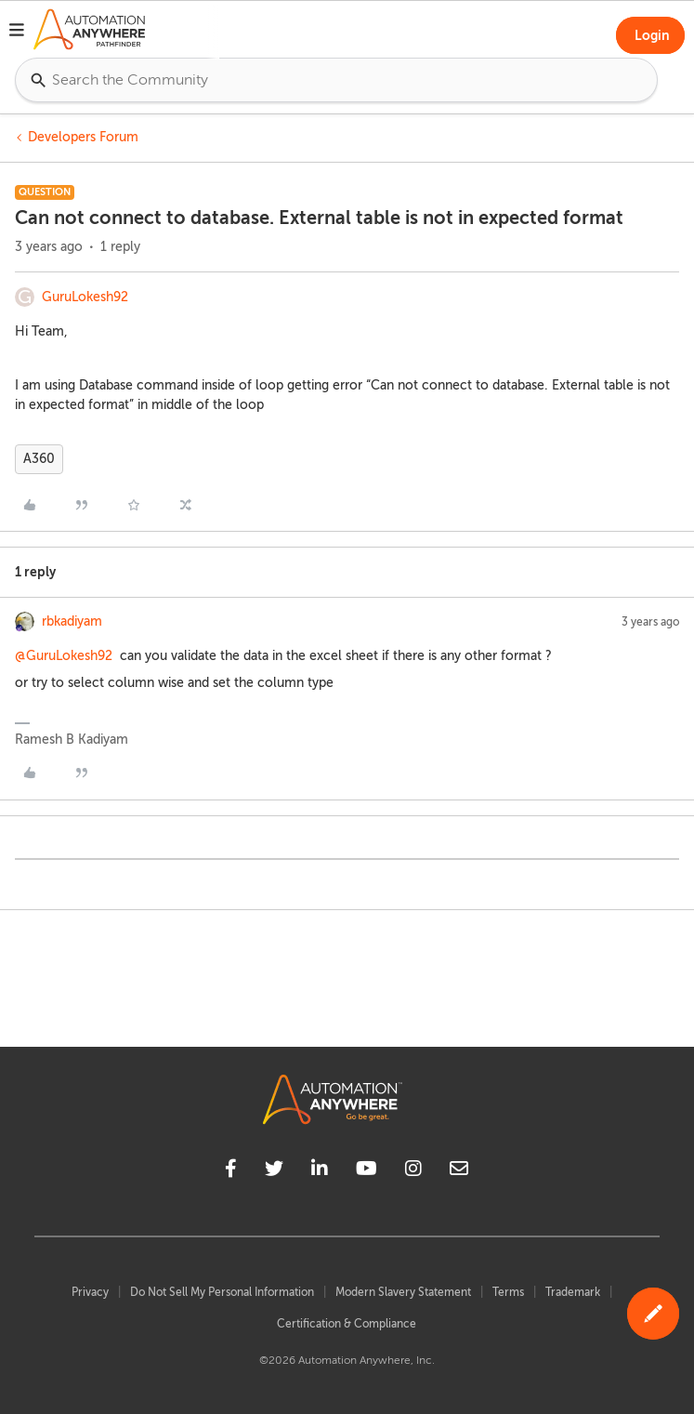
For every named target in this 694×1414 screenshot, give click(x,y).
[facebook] (231, 1171)
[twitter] (274, 1171)
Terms (508, 1292)
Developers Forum (83, 137)
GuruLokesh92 (85, 297)
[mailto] (459, 1171)
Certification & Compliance (346, 1323)
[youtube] (366, 1171)
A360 (39, 459)
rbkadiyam (72, 621)
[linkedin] (319, 1171)
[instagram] (413, 1171)
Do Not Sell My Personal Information (222, 1292)
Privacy (90, 1292)
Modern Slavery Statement (403, 1292)
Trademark (572, 1292)
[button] (16, 32)
